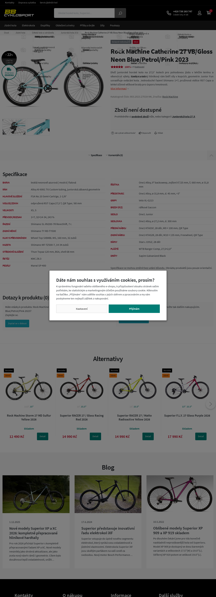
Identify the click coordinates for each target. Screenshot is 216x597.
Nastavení (82, 308)
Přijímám (134, 308)
